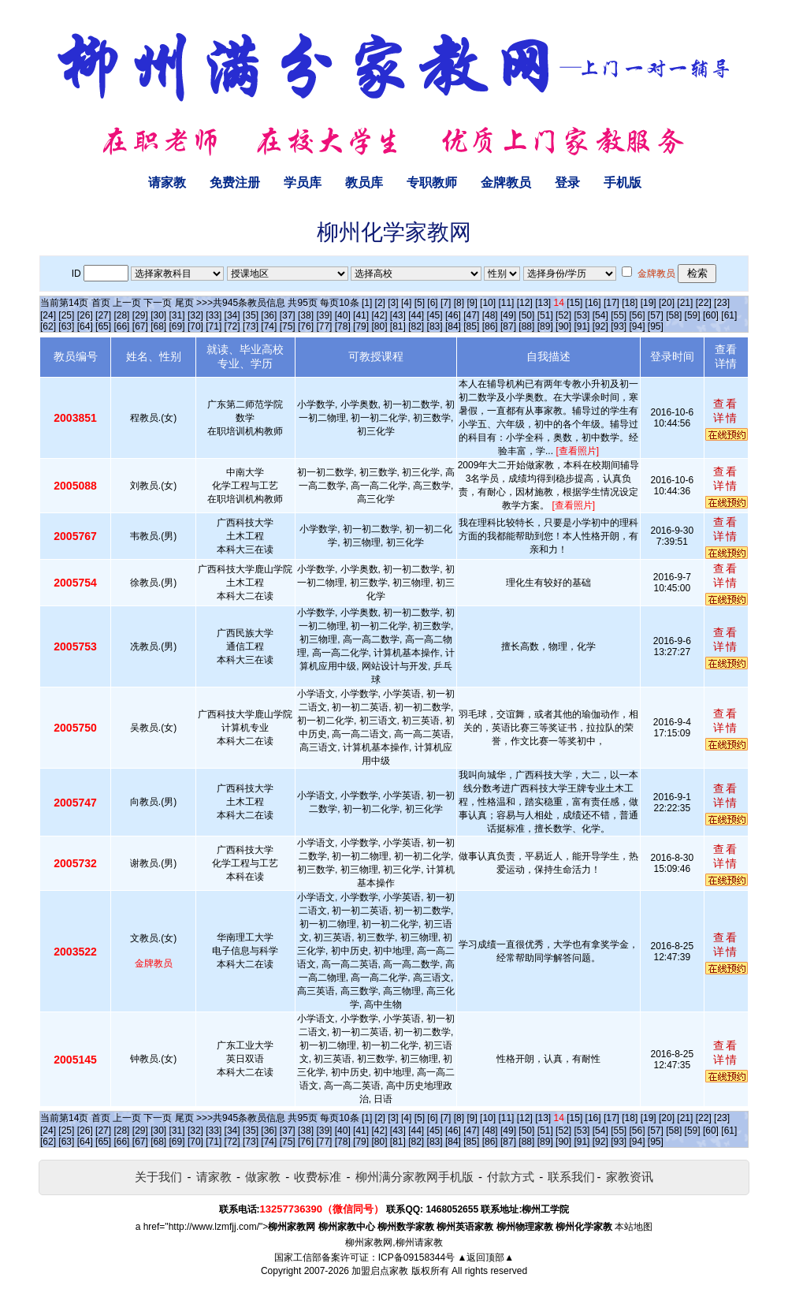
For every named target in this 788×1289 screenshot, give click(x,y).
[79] (361, 326)
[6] (432, 302)
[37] (288, 315)
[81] (398, 326)
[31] (177, 315)
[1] (367, 302)
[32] (195, 315)
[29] (140, 315)
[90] (563, 326)
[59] (693, 315)
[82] (416, 326)
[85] (471, 326)
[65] (103, 326)
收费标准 (317, 1176)
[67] (140, 326)
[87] (508, 326)
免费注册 (235, 182)
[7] (445, 302)
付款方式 (510, 1176)
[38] (306, 315)
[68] (158, 326)
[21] (685, 302)
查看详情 (725, 410)
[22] (704, 302)
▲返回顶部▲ (485, 1257)
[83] (435, 326)
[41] (361, 315)
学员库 (303, 182)
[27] (103, 315)
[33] (213, 315)
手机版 (622, 182)
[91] (581, 326)
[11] (506, 302)
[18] (629, 302)
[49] (508, 315)
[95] (655, 326)
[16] (593, 302)
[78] (343, 326)
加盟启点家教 (379, 1270)
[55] (618, 315)
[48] (490, 315)
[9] (471, 302)
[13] (543, 302)
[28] (121, 315)
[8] (459, 302)
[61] (729, 315)
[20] (667, 302)
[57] (655, 315)
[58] (674, 315)
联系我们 (571, 1176)
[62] (48, 326)
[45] (435, 315)
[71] (213, 326)
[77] (324, 326)
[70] (195, 326)
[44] (416, 315)
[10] (488, 302)
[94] (637, 326)
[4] (406, 302)
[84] (453, 326)
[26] (85, 315)
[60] (711, 315)
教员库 (364, 182)
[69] (177, 326)
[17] (611, 302)
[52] (563, 315)
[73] (250, 326)
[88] (526, 326)
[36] (269, 315)
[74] (269, 326)
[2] (380, 302)
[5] (419, 302)
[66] (121, 326)
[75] (288, 326)
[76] (306, 326)
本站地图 (633, 1226)
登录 (567, 182)
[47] (471, 315)
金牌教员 (506, 182)
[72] (232, 326)
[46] (453, 315)
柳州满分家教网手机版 (414, 1176)
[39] (324, 315)
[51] (545, 315)
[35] (250, 315)
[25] (66, 315)
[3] (393, 302)
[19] (648, 302)
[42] (379, 315)
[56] (637, 315)
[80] (379, 326)
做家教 (263, 1176)
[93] (618, 326)
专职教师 (432, 182)
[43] (398, 315)
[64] (85, 326)
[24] (48, 315)
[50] (526, 315)
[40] (343, 315)
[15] (574, 302)
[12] (525, 302)
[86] (490, 326)
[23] (722, 302)
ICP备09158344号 (416, 1257)
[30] (158, 315)
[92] (600, 326)
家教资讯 (629, 1176)
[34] (232, 315)
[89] (545, 326)
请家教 (167, 182)
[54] (600, 315)
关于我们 (158, 1176)
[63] (66, 326)
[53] (581, 315)
